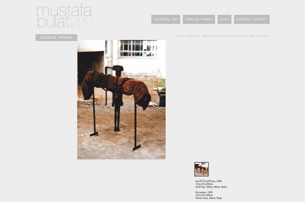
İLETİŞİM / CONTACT (252, 19)
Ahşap (232, 35)
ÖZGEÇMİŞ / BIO (166, 19)
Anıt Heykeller (256, 35)
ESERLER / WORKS (198, 19)
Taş (221, 35)
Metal (209, 35)
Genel (195, 35)
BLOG (224, 19)
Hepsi (182, 35)
